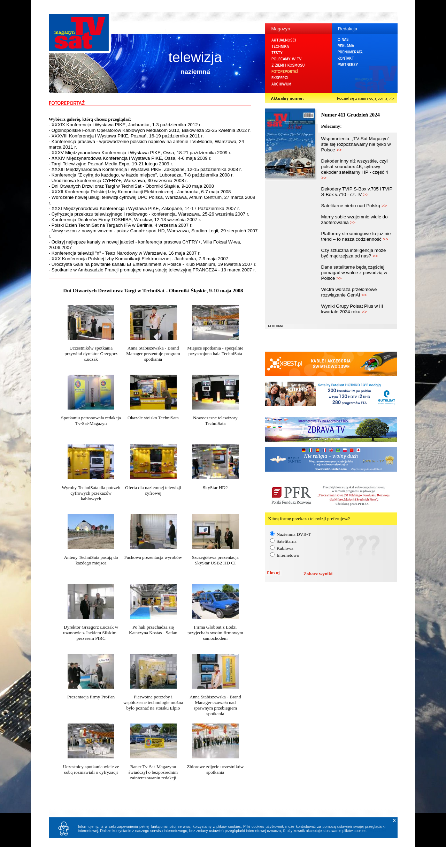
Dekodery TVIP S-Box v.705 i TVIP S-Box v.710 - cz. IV (357, 191)
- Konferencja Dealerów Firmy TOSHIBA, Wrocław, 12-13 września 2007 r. (125, 219)
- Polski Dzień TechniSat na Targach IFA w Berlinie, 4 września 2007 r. (121, 225)
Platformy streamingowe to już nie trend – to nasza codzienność (356, 236)
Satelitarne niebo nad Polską (354, 205)
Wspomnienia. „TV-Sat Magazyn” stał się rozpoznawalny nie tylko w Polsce (356, 144)
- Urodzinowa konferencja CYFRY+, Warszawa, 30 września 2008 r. (118, 180)
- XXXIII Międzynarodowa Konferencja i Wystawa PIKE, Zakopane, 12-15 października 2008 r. (145, 169)
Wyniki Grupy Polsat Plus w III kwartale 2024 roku (352, 308)
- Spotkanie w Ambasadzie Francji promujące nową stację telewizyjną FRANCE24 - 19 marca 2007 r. (152, 269)
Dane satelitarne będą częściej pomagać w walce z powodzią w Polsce (354, 272)
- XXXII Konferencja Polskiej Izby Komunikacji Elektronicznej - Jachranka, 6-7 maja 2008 (140, 191)
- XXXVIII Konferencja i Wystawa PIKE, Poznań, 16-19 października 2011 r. (126, 135)
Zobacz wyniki (317, 573)
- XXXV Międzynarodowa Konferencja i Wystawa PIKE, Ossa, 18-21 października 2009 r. (140, 152)
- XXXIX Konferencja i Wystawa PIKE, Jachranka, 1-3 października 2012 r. (125, 124)
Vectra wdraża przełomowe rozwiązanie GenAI (349, 292)
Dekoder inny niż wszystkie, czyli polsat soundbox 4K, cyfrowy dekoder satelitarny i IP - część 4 (355, 169)
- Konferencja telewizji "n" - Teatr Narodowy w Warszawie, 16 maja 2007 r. (125, 253)
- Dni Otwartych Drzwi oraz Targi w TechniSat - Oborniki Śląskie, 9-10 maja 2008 (131, 186)
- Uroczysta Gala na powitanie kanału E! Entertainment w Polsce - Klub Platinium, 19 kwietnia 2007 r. (152, 264)
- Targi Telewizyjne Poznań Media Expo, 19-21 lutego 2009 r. (111, 163)
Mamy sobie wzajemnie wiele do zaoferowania (354, 219)
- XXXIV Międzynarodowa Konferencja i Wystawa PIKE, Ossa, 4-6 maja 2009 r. (130, 158)
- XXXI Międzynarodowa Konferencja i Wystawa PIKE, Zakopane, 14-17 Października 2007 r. (144, 208)
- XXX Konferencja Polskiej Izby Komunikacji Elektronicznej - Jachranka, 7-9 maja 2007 (139, 258)
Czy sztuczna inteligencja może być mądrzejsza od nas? (353, 253)
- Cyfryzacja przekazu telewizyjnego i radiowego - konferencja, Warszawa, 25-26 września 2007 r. (149, 214)
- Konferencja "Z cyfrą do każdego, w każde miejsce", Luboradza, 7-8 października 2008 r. (141, 175)
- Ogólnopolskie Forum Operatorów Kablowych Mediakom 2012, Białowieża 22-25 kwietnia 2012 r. (150, 130)
